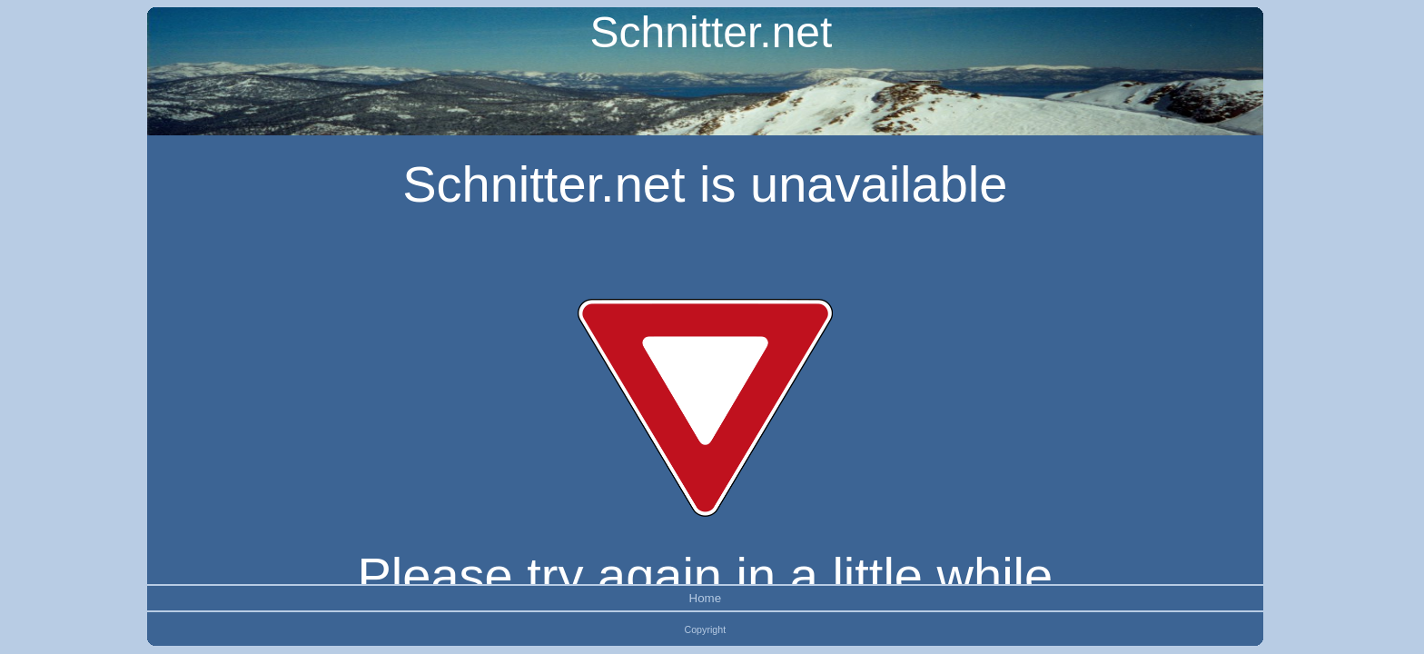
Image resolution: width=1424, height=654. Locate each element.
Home (705, 598)
